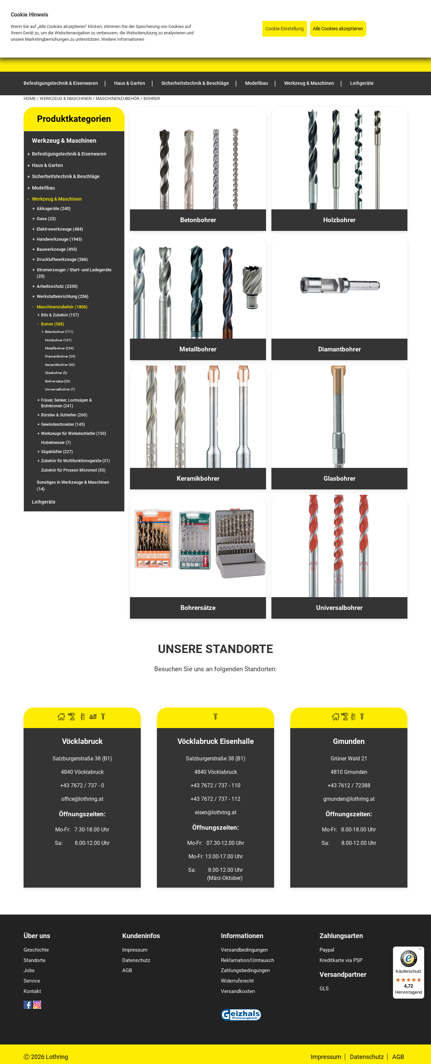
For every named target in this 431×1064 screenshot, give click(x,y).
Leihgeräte (44, 502)
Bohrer (52, 324)
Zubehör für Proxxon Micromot (73, 470)
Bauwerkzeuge (57, 249)
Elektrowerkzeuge (60, 229)
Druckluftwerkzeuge (62, 259)
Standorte (34, 960)
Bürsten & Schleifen (64, 415)
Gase (46, 218)
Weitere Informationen (122, 39)
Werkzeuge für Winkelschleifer (73, 433)
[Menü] (420, 951)
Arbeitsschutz (57, 286)
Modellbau (43, 188)
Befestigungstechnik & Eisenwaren (69, 154)
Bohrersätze (57, 381)
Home (30, 98)
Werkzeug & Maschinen (66, 98)
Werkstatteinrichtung (63, 296)
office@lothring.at (82, 799)
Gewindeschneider (63, 424)
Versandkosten (238, 991)
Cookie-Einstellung (284, 29)
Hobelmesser (56, 442)
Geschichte (36, 950)
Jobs (29, 970)
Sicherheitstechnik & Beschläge (66, 176)
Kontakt (32, 991)
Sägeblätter (57, 451)
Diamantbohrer (60, 356)
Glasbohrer (56, 373)
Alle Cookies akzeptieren (338, 29)
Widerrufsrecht (237, 981)
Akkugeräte (54, 208)
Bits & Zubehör (60, 315)
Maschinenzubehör (118, 98)
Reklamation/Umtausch (247, 960)
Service (32, 981)
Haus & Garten (47, 165)
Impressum (134, 950)
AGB (127, 970)
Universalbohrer (60, 389)
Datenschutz (136, 960)
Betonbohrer (59, 332)
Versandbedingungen (244, 950)
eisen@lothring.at (215, 812)
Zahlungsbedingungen (245, 970)
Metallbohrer (59, 348)
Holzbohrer (58, 340)
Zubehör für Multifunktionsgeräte (75, 460)
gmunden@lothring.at (349, 799)
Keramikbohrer (60, 365)
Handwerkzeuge (59, 239)
